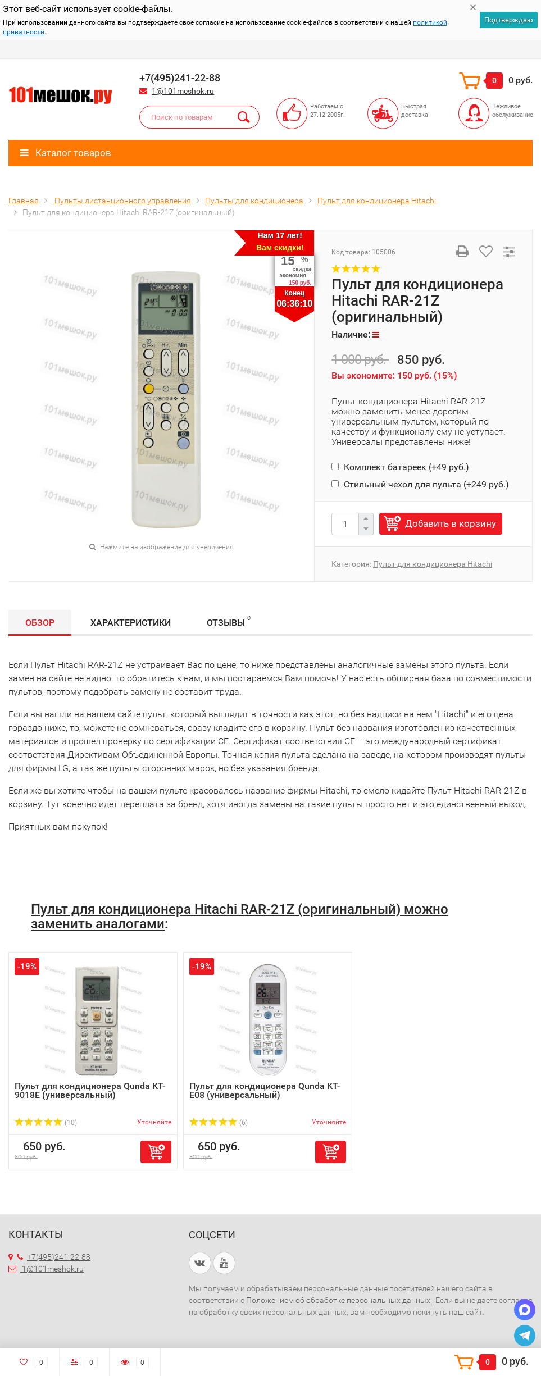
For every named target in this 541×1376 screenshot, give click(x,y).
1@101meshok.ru (183, 90)
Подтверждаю (508, 20)
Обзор (39, 622)
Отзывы (229, 621)
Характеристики (130, 622)
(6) (218, 1123)
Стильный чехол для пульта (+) (420, 484)
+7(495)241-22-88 (53, 1256)
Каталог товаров (65, 152)
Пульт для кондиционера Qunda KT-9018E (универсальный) (90, 1090)
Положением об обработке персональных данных (339, 1300)
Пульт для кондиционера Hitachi (432, 563)
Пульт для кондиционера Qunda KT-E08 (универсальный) (264, 1090)
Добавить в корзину (450, 523)
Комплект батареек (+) (400, 467)
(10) (46, 1123)
